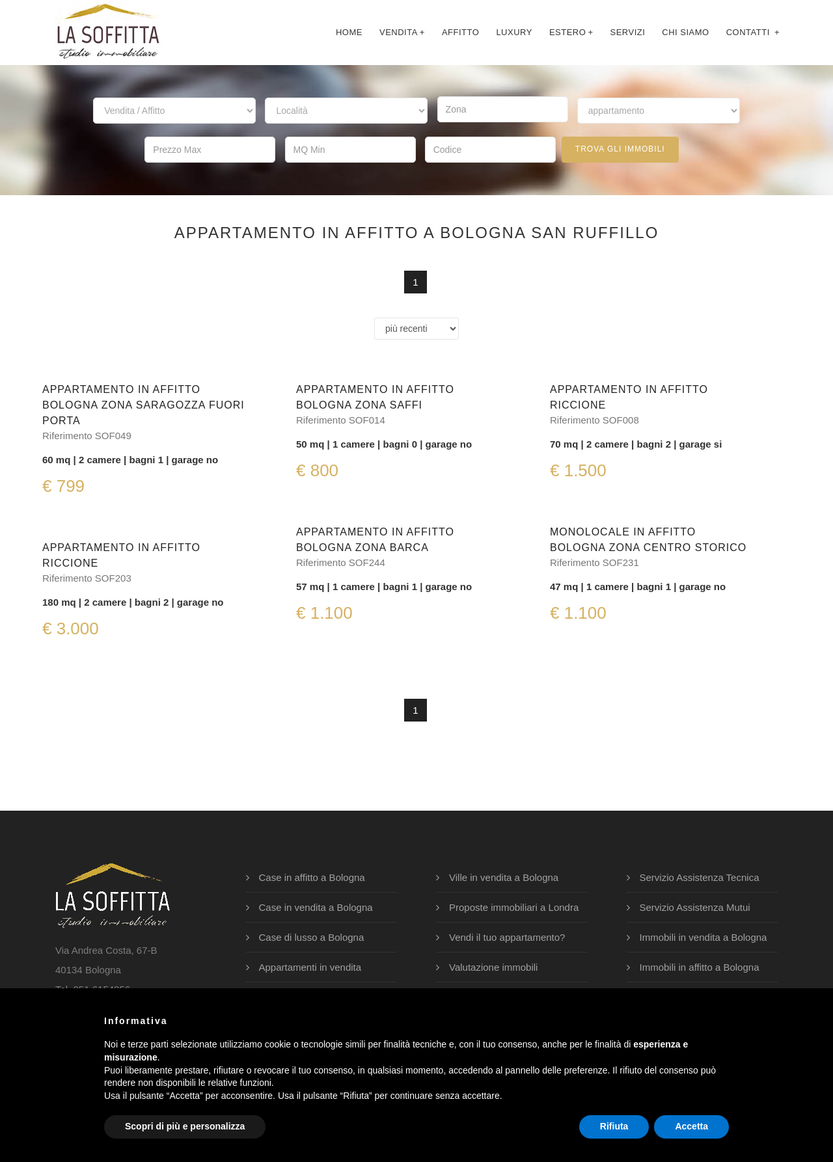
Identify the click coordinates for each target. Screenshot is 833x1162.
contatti (753, 32)
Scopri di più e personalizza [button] (185, 1126)
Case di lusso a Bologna (311, 937)
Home (349, 32)
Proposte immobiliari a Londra (514, 907)
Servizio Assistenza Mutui (695, 907)
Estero (571, 32)
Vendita (402, 32)
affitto (460, 32)
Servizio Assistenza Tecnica (699, 877)
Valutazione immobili (493, 967)
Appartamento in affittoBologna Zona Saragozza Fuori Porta (143, 405)
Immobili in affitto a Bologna (699, 967)
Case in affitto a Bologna (312, 877)
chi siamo (685, 32)
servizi (627, 32)
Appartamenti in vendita (310, 967)
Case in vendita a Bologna (316, 907)
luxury (514, 32)
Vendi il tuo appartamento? (507, 937)
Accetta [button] (691, 1126)
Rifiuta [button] (614, 1126)
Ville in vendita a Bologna (503, 877)
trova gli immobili (620, 149)
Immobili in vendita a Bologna (703, 937)
